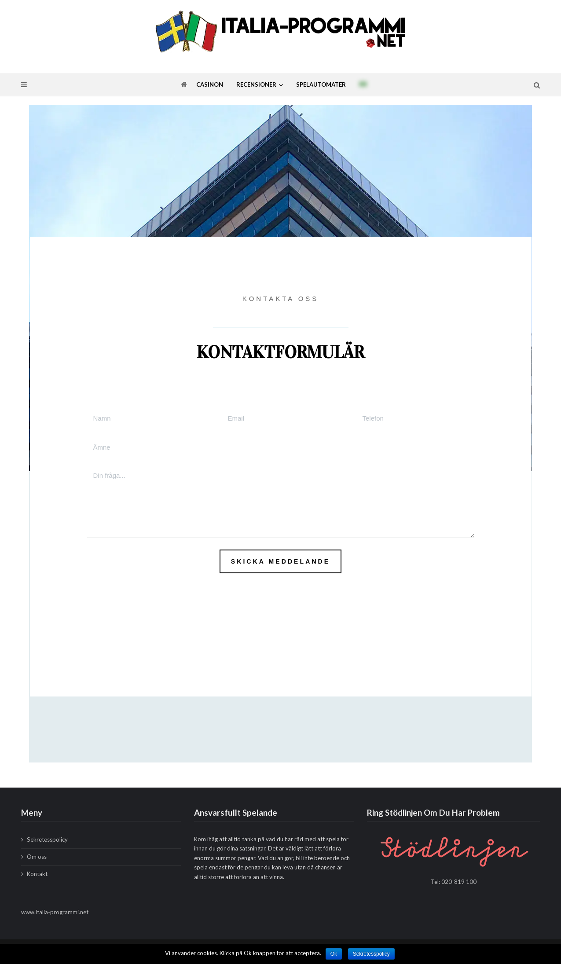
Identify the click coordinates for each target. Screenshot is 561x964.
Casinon (209, 84)
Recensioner (256, 84)
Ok (333, 954)
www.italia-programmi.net (54, 912)
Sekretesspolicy (47, 839)
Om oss (37, 856)
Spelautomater (321, 84)
